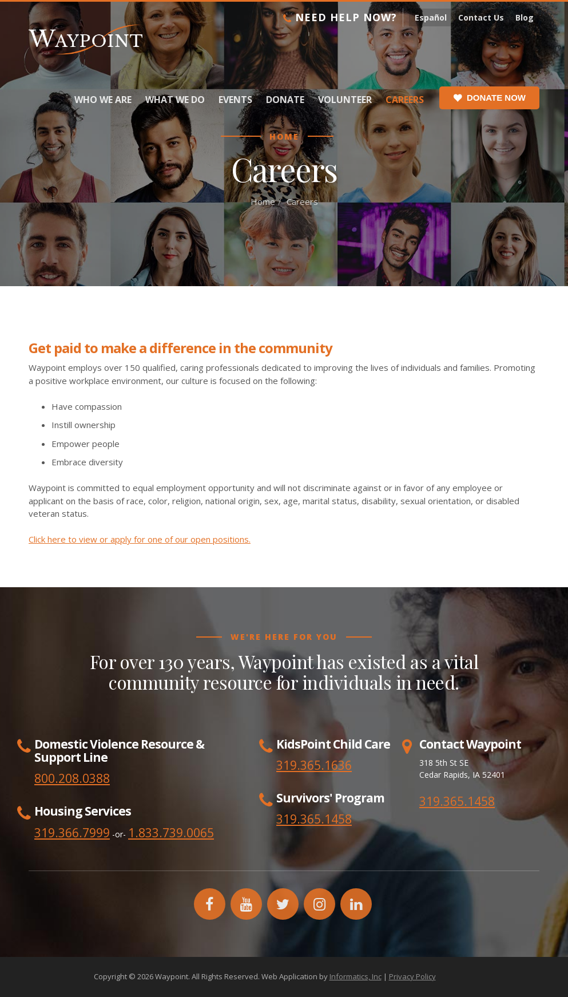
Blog (524, 17)
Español (431, 17)
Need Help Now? (340, 17)
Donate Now (489, 98)
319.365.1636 (314, 765)
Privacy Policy (412, 976)
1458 (338, 819)
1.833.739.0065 (171, 833)
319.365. (300, 819)
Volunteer (345, 99)
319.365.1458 (457, 801)
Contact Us (481, 17)
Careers (405, 99)
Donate (285, 99)
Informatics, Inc (355, 976)
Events (235, 99)
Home (263, 201)
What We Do (175, 99)
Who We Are (103, 99)
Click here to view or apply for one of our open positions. (140, 539)
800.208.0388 (72, 778)
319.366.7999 (72, 833)
